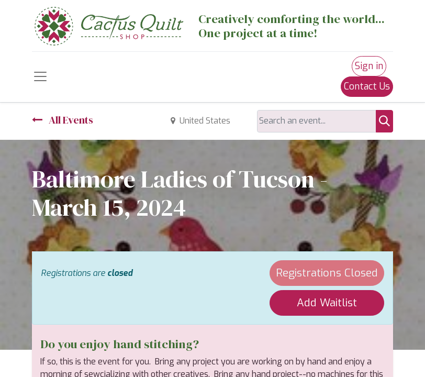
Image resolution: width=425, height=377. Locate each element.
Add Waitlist (327, 302)
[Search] (384, 121)
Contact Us (367, 86)
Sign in (369, 66)
